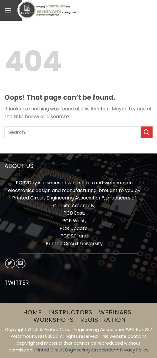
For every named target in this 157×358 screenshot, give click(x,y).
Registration (103, 320)
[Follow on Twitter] (10, 263)
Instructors (70, 312)
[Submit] (147, 132)
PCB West (73, 220)
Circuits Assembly (73, 205)
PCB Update (74, 228)
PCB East (73, 213)
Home (32, 312)
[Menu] (8, 10)
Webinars (115, 312)
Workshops (53, 320)
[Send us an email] (20, 263)
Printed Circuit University (74, 243)
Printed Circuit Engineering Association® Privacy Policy (91, 350)
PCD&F (68, 235)
